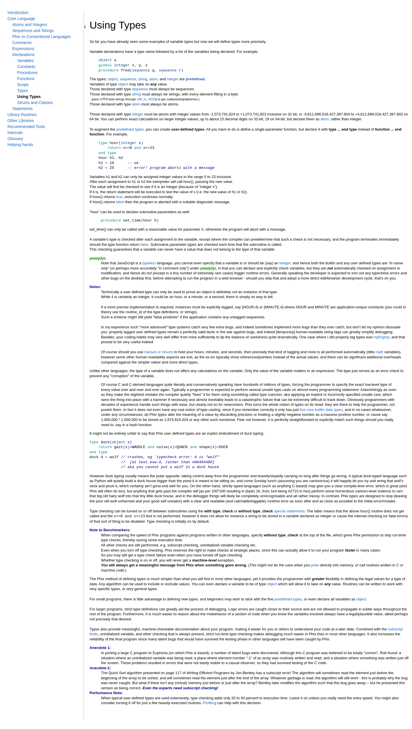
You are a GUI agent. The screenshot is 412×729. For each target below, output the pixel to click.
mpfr (379, 352)
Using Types (29, 96)
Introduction (17, 12)
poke (315, 565)
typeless (149, 263)
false (120, 202)
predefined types (130, 129)
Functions (26, 78)
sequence (128, 79)
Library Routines (22, 114)
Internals (15, 132)
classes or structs (158, 352)
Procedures (27, 72)
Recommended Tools (26, 126)
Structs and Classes (35, 102)
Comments (22, 42)
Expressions (23, 48)
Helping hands (20, 144)
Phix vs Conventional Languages (41, 36)
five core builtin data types (321, 410)
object (113, 79)
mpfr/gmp (381, 337)
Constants (26, 66)
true (119, 197)
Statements (22, 108)
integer (172, 79)
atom (153, 79)
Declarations (23, 54)
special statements (289, 511)
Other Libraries (20, 120)
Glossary (15, 138)
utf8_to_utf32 (146, 99)
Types (22, 90)
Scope (23, 84)
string (142, 79)
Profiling (209, 702)
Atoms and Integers (29, 24)
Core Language (21, 18)
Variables (25, 60)
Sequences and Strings (33, 30)
